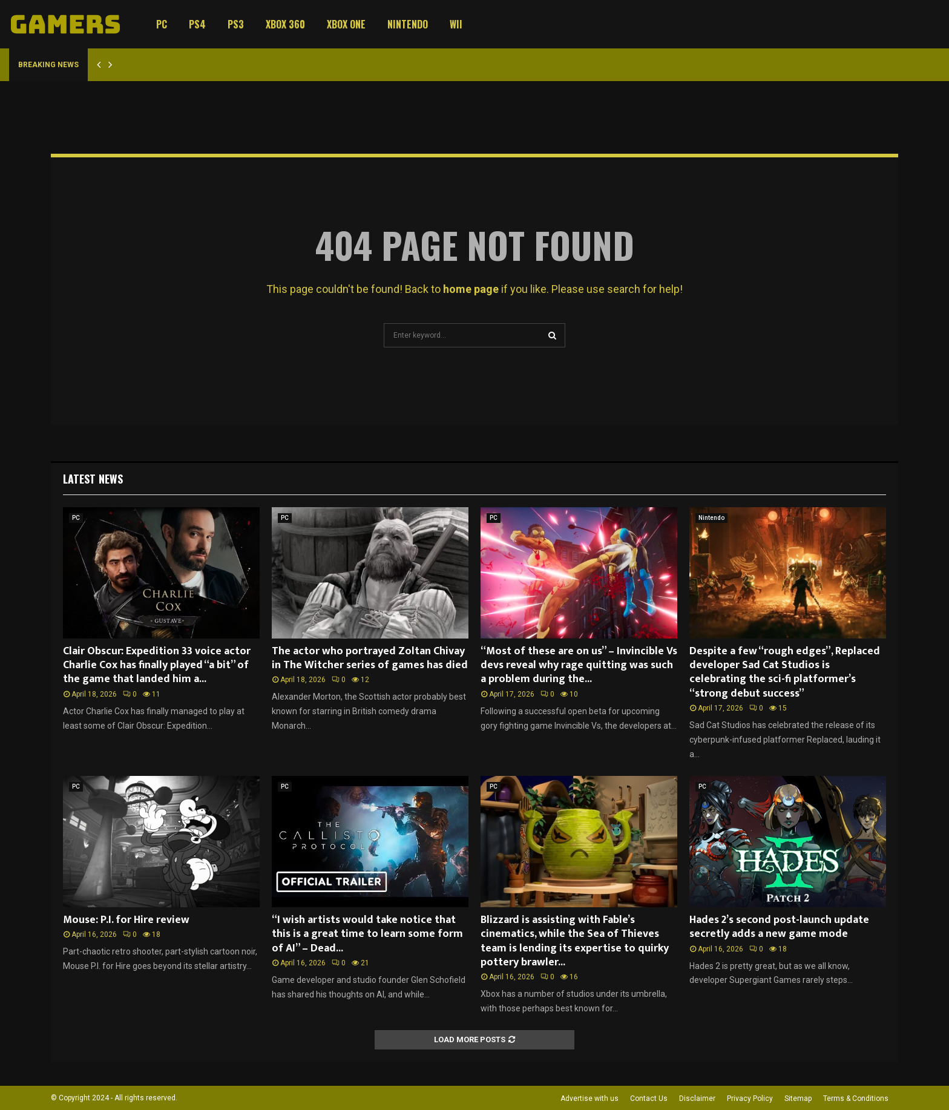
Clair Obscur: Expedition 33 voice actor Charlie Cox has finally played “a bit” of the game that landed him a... (157, 665)
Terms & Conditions (855, 1098)
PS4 (197, 24)
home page (471, 289)
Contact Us (649, 1098)
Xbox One (346, 24)
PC (161, 24)
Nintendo (407, 24)
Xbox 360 (285, 24)
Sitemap (798, 1098)
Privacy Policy (750, 1098)
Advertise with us (589, 1098)
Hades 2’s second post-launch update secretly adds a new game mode (779, 927)
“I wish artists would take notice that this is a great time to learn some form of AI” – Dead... (367, 934)
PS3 (236, 24)
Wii (456, 24)
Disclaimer (697, 1098)
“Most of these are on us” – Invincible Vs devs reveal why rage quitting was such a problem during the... (579, 665)
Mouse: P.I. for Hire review (126, 920)
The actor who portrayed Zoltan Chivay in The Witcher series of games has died (370, 658)
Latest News (93, 479)
